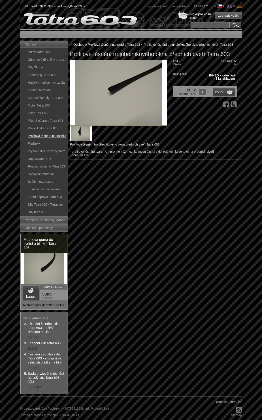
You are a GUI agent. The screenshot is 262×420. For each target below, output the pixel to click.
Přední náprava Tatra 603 (45, 120)
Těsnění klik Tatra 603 (44, 343)
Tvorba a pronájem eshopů (39, 415)
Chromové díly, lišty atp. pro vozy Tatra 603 (47, 60)
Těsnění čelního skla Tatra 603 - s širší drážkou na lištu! (43, 328)
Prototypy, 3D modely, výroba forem (45, 221)
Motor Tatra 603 (39, 105)
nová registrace (181, 6)
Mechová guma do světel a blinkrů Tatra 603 (40, 244)
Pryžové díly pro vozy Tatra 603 (47, 152)
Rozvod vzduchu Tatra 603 (46, 166)
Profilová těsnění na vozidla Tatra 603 (47, 137)
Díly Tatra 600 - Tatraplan (45, 204)
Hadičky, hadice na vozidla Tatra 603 (46, 83)
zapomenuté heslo (157, 6)
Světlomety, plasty (40, 181)
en (227, 6)
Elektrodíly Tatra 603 (42, 75)
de (237, 6)
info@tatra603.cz (74, 6)
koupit (31, 296)
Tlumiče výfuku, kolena (44, 189)
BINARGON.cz (69, 415)
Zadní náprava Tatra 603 (45, 197)
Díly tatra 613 (37, 212)
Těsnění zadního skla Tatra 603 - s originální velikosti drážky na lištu (45, 358)
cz (217, 6)
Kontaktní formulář (229, 402)
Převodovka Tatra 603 (43, 128)
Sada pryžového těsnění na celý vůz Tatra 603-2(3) (46, 377)
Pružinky (34, 143)
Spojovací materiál (41, 174)
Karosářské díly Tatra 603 (46, 98)
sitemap (236, 415)
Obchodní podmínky (39, 228)
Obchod (30, 44)
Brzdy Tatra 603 (39, 52)
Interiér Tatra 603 (40, 90)
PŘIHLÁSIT (201, 6)
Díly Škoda (35, 67)
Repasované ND (39, 159)
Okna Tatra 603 (38, 113)
